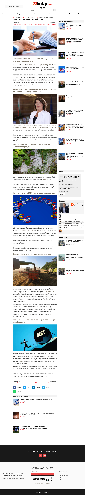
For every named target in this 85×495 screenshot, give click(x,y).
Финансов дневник (7, 14)
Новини (51, 17)
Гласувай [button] (62, 194)
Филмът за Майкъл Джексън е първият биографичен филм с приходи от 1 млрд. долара (74, 40)
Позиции (80, 14)
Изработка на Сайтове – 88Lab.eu (42, 483)
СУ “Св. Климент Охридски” (26, 230)
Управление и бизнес (46, 14)
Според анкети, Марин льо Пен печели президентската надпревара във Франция (74, 83)
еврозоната (17, 237)
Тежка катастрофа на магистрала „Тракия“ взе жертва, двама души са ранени (74, 256)
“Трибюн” (20, 361)
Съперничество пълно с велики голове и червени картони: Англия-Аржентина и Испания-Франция (34, 427)
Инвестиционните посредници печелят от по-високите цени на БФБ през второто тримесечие (75, 126)
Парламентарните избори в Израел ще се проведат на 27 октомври (74, 25)
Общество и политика (23, 14)
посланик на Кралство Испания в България (39, 64)
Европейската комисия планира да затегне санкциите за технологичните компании (75, 68)
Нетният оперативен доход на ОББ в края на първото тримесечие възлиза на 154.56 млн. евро (74, 155)
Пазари (59, 14)
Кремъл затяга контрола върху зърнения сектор (33, 254)
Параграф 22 (64, 238)
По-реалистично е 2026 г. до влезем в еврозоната (34, 193)
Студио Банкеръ (70, 14)
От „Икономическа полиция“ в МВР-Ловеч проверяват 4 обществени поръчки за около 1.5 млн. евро (74, 242)
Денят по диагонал (44, 17)
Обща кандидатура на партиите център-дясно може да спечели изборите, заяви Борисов (75, 140)
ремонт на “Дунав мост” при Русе (36, 125)
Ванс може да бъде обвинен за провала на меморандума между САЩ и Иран (74, 112)
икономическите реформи (41, 355)
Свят (35, 14)
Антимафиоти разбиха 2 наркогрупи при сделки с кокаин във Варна (75, 270)
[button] (17, 387)
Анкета (62, 171)
